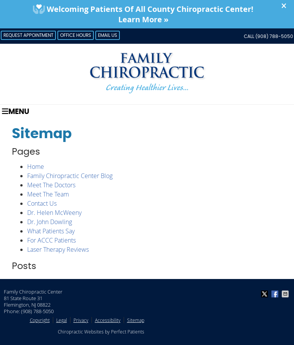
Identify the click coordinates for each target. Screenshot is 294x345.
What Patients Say (51, 231)
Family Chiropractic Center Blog (70, 176)
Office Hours (75, 35)
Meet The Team (48, 194)
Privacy (81, 320)
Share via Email (286, 294)
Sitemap (135, 320)
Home (35, 166)
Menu (15, 111)
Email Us (107, 35)
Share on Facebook (275, 294)
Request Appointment (28, 35)
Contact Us (42, 203)
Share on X (265, 294)
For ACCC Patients (51, 240)
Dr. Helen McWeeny (54, 212)
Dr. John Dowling (49, 222)
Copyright (40, 320)
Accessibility (108, 320)
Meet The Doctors (51, 185)
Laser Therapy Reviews (58, 249)
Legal (61, 320)
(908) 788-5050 (274, 36)
